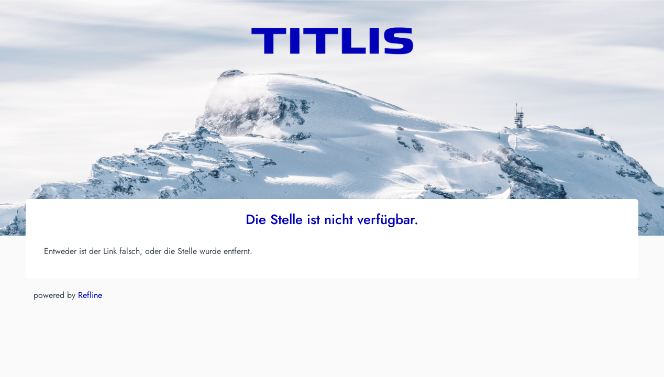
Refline (90, 295)
